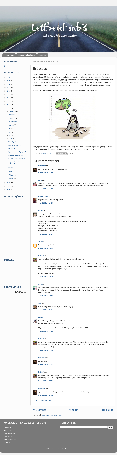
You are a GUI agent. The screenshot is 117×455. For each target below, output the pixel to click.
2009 (9, 186)
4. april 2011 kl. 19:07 (45, 277)
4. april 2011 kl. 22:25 (45, 310)
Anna (40, 180)
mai (10, 136)
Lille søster (42, 166)
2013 (9, 101)
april (10, 139)
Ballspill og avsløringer (16, 155)
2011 (9, 108)
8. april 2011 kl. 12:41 (45, 364)
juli (10, 129)
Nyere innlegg (39, 410)
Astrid (40, 242)
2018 (9, 84)
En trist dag (12, 149)
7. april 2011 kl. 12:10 (45, 331)
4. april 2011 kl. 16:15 (45, 234)
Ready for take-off (14, 145)
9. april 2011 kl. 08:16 (45, 381)
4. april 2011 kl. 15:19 (45, 189)
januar (11, 179)
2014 (9, 98)
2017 (9, 88)
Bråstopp (11, 167)
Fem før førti (8, 437)
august (11, 125)
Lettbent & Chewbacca (26, 55)
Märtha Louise (43, 197)
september (13, 122)
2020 (9, 77)
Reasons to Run (9, 434)
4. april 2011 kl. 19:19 (45, 296)
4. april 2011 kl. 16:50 (45, 248)
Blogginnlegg (9, 55)
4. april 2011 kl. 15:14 (45, 172)
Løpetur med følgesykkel (17, 152)
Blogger (68, 449)
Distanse (7, 443)
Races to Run (8, 431)
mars (11, 172)
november (12, 115)
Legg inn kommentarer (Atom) (52, 415)
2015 (9, 94)
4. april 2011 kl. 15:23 (45, 203)
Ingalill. (40, 211)
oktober (12, 118)
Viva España (12, 142)
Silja (39, 303)
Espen (40, 317)
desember (12, 111)
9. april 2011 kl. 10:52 (45, 395)
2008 (9, 190)
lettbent (44, 154)
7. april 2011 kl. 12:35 (45, 350)
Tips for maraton (10, 440)
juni (10, 132)
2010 (9, 183)
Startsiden (73, 410)
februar (12, 175)
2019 (9, 81)
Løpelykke (42, 55)
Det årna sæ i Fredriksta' (16, 159)
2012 (9, 105)
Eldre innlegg (106, 410)
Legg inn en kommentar (44, 400)
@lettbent (7, 66)
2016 (9, 91)
